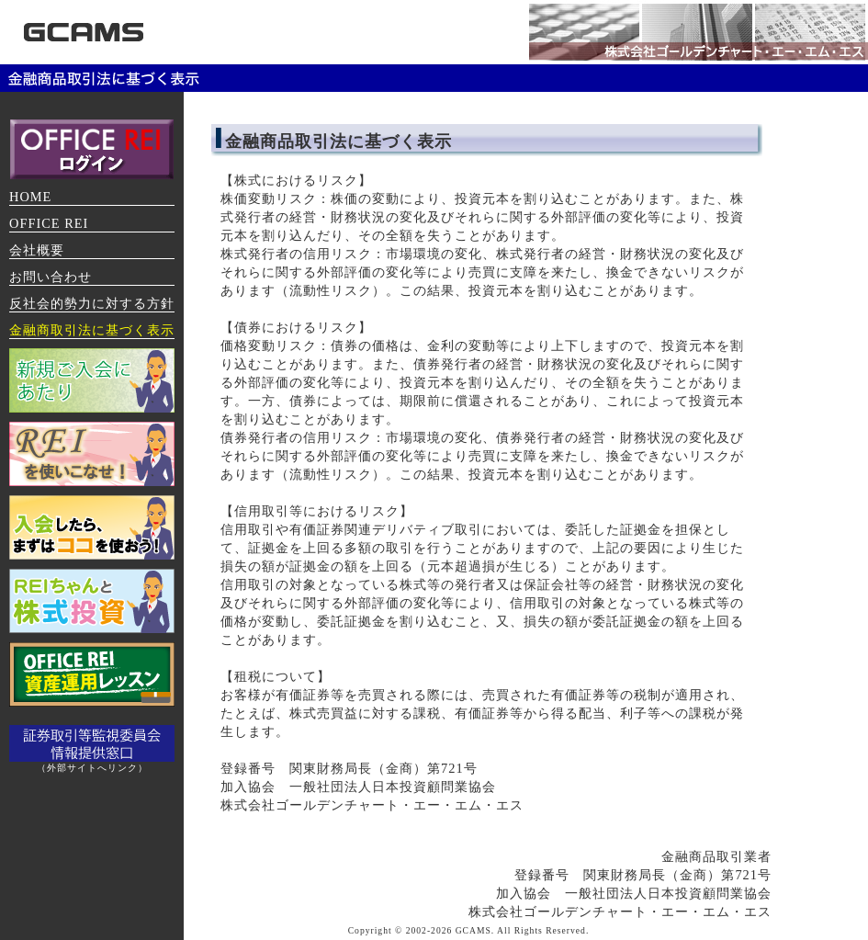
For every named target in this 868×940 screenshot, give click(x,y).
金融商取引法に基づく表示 (92, 330)
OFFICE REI (48, 223)
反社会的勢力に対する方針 (92, 303)
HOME (30, 196)
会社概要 (36, 250)
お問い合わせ (50, 276)
